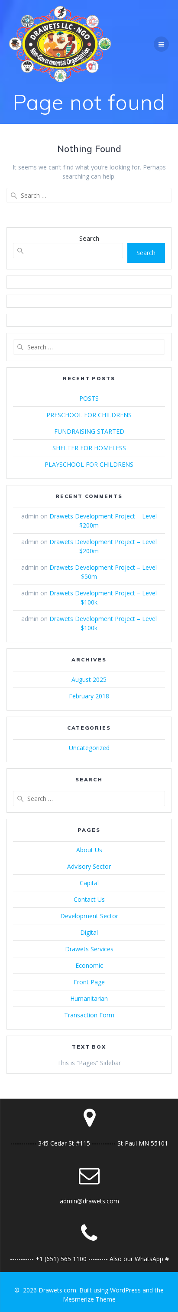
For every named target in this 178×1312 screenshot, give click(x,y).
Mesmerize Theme (89, 1299)
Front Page (89, 982)
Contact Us (89, 899)
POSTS (89, 398)
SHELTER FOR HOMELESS (89, 448)
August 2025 (89, 679)
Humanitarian (89, 998)
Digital (89, 932)
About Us (89, 850)
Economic (89, 965)
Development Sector (89, 916)
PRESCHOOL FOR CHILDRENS (89, 415)
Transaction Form (89, 1015)
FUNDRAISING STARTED (89, 431)
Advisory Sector (89, 866)
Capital (89, 883)
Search (89, 238)
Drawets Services (89, 949)
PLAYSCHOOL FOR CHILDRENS (89, 464)
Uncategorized (89, 748)
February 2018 (89, 696)
